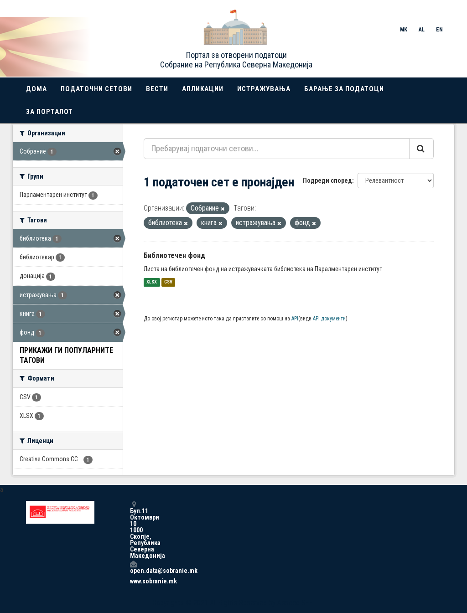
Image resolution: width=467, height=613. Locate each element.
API (294, 318)
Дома (36, 89)
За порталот (49, 112)
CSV (168, 282)
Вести (157, 89)
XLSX (151, 282)
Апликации (202, 89)
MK (403, 29)
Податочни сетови (96, 89)
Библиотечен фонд (174, 255)
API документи (329, 318)
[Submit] (421, 148)
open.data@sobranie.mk (133, 567)
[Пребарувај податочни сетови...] (277, 148)
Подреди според (327, 180)
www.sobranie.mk (133, 581)
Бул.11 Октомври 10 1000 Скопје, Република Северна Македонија (133, 530)
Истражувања (264, 89)
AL (422, 29)
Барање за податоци (344, 89)
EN (439, 29)
